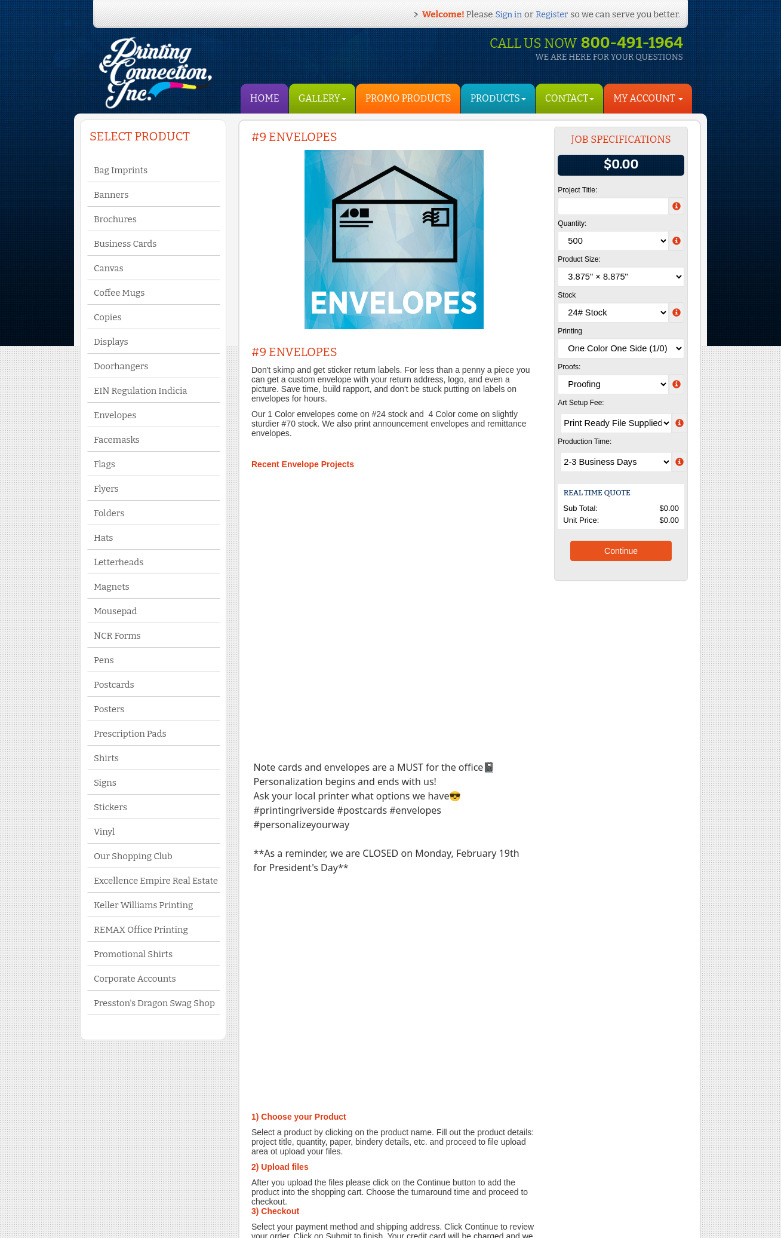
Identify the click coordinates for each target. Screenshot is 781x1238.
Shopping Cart (231, 1187)
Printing (570, 331)
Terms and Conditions (141, 1165)
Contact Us (124, 1177)
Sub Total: (580, 508)
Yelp (332, 1177)
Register (552, 15)
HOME (264, 98)
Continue (621, 551)
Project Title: (577, 190)
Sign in (509, 15)
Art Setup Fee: (581, 403)
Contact (569, 98)
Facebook (340, 1165)
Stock (567, 295)
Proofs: (569, 367)
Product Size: (579, 259)
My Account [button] (648, 98)
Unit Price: (581, 520)
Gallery (322, 98)
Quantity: (572, 223)
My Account (226, 1175)
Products (498, 98)
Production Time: (584, 441)
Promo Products (408, 98)
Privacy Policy (129, 1189)
